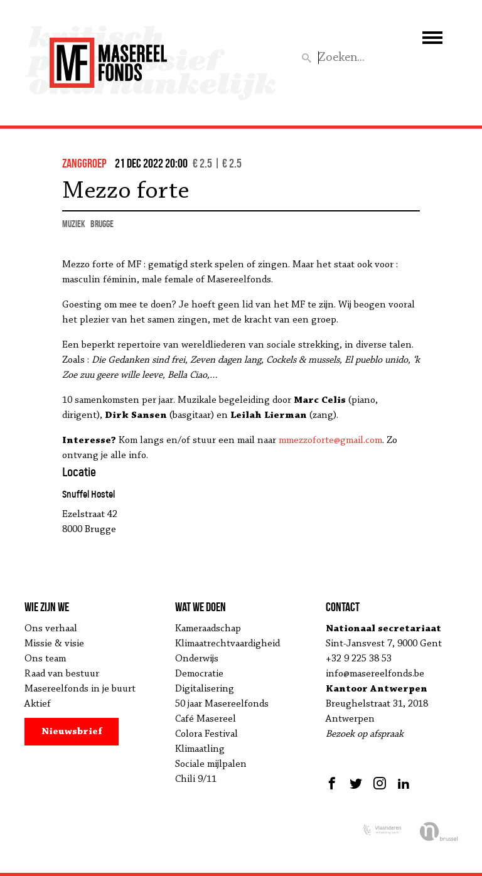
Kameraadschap (208, 629)
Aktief (37, 704)
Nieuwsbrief (71, 732)
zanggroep (84, 163)
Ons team (45, 659)
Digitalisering (204, 689)
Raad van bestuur (61, 674)
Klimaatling (200, 749)
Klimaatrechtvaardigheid (227, 644)
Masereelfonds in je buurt (80, 689)
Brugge (102, 223)
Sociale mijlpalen (211, 764)
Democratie (199, 674)
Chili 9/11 (196, 779)
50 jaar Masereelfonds (222, 704)
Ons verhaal (50, 629)
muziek (73, 223)
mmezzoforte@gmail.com (330, 440)
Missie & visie (54, 644)
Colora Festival (206, 734)
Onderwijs (196, 659)
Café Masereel (205, 719)
